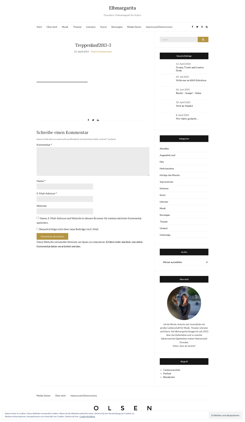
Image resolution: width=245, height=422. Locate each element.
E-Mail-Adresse (47, 193)
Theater (77, 26)
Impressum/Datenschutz (159, 26)
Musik (65, 26)
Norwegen (117, 26)
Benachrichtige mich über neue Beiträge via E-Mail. (69, 229)
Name (41, 180)
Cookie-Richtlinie (87, 416)
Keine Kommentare (101, 51)
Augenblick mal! (168, 155)
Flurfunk (167, 373)
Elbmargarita (122, 8)
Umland (163, 228)
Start (39, 26)
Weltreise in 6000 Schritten (191, 80)
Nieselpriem (169, 377)
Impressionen (166, 181)
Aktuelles (164, 148)
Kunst (103, 26)
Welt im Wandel (184, 105)
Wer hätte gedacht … (187, 118)
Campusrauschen (171, 370)
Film (162, 162)
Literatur (91, 26)
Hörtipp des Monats (170, 175)
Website (42, 205)
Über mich (52, 26)
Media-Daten (134, 26)
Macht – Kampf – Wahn (188, 93)
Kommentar (44, 144)
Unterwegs (165, 235)
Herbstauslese (167, 168)
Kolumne (164, 188)
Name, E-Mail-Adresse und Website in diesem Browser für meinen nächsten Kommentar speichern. (89, 220)
